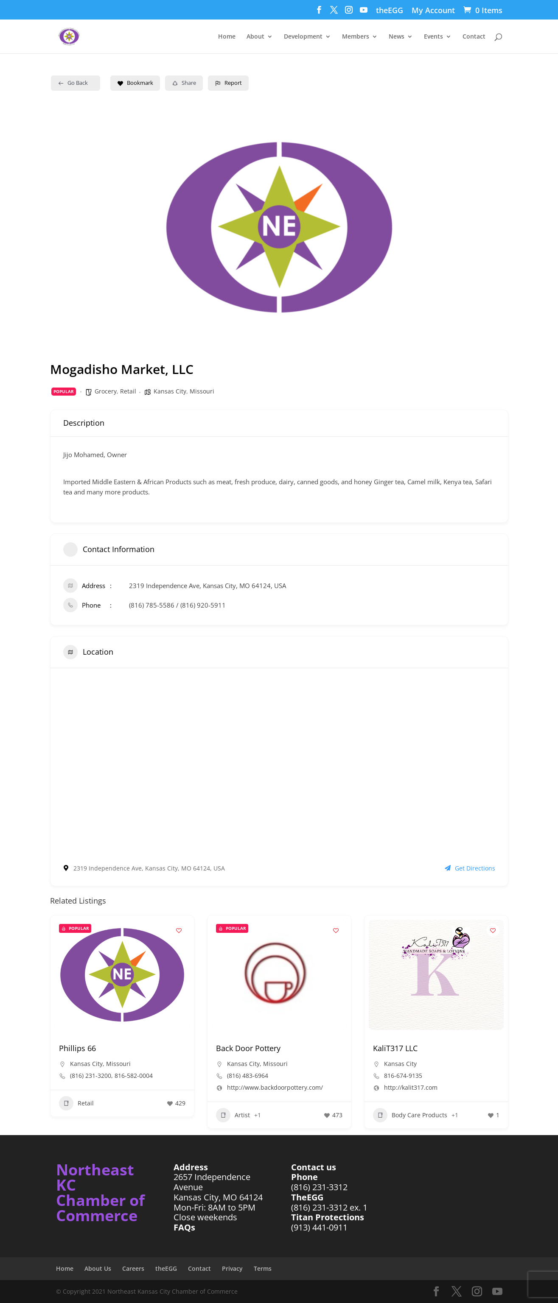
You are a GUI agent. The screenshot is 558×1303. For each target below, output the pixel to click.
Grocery (106, 391)
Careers (133, 1268)
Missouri (202, 391)
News (396, 36)
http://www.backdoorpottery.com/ (275, 1087)
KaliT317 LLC (395, 1048)
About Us (97, 1268)
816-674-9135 (403, 1076)
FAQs (184, 1227)
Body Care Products (410, 1115)
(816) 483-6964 (247, 1076)
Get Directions (470, 868)
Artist (233, 1115)
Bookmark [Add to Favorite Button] (135, 82)
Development (303, 36)
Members (355, 36)
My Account (433, 10)
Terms (263, 1268)
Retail (128, 391)
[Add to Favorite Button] (179, 930)
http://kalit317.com (410, 1087)
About (255, 36)
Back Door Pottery (248, 1048)
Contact (474, 36)
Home (227, 36)
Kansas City (170, 391)
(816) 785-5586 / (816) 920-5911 (177, 605)
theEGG (389, 10)
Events (433, 36)
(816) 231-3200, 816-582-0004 (111, 1076)
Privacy (232, 1268)
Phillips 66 (77, 1048)
